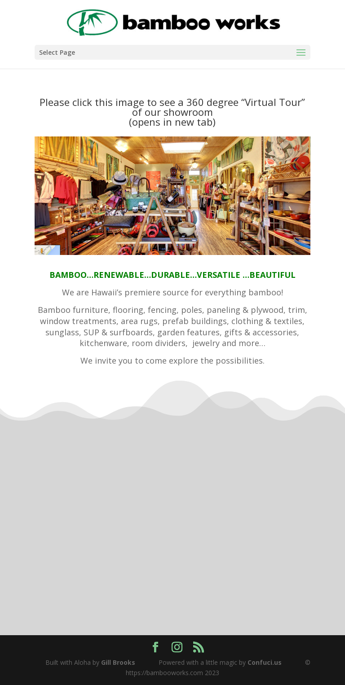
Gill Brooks (118, 662)
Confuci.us (265, 662)
